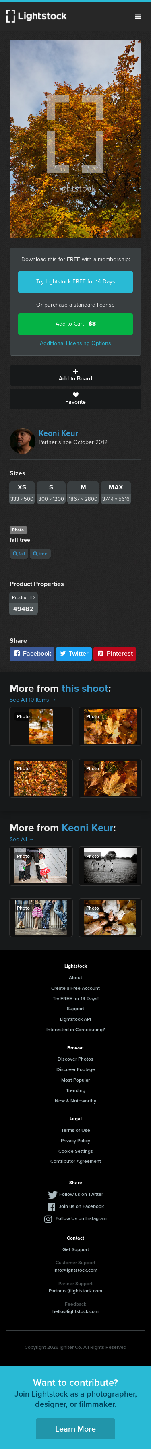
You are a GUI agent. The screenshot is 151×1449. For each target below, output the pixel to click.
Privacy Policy (75, 1140)
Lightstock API (75, 1019)
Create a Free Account (75, 988)
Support (75, 1008)
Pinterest (115, 653)
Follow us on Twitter (81, 1194)
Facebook (32, 653)
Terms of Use (75, 1130)
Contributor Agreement (75, 1161)
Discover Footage (75, 1069)
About (75, 977)
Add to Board (75, 375)
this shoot (85, 688)
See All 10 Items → (33, 700)
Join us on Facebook (81, 1206)
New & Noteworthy (75, 1100)
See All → (22, 839)
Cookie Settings (75, 1151)
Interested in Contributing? (75, 1029)
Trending (75, 1090)
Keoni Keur (58, 433)
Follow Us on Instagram (81, 1218)
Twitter (74, 653)
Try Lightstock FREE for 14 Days (75, 281)
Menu (138, 16)
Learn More (75, 1429)
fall (19, 553)
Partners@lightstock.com (75, 1290)
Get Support (75, 1249)
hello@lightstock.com (75, 1311)
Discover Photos (75, 1058)
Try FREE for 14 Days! (76, 998)
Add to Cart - (76, 324)
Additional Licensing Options (75, 343)
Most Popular (75, 1079)
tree (40, 553)
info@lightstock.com (75, 1270)
